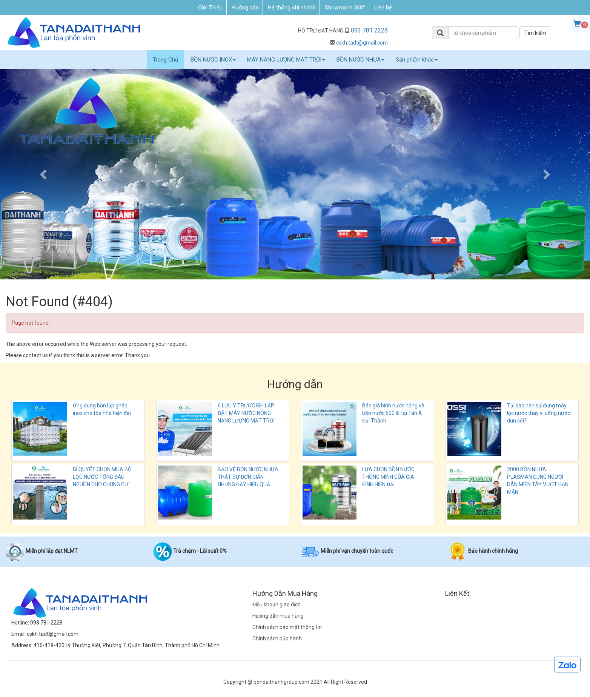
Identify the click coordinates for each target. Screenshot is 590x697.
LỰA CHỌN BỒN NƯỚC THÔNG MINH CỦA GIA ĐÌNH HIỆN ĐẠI (388, 476)
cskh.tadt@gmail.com (362, 43)
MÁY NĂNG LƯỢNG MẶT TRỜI (286, 59)
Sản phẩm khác (417, 59)
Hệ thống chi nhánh (292, 7)
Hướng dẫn (245, 7)
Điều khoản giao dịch (276, 604)
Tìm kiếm (535, 33)
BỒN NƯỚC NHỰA (360, 59)
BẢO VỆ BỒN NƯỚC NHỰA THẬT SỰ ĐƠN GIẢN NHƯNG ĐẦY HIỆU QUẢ (248, 476)
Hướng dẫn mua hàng (278, 616)
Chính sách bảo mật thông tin (287, 627)
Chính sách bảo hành (277, 638)
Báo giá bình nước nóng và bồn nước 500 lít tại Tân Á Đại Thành (393, 413)
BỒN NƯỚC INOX (213, 59)
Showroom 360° (345, 7)
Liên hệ (383, 7)
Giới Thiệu (210, 7)
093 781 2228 (369, 30)
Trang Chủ (165, 59)
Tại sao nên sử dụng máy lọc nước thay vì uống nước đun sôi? (538, 413)
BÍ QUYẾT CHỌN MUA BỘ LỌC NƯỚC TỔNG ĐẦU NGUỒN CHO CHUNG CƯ (102, 476)
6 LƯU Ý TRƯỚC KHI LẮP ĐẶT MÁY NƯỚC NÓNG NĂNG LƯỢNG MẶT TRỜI (246, 413)
